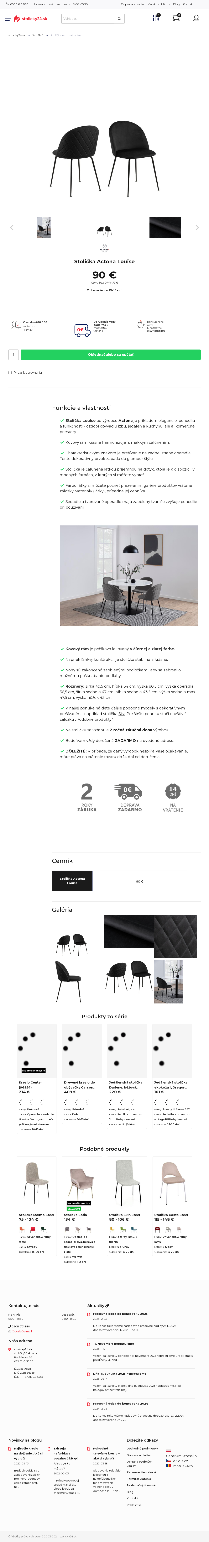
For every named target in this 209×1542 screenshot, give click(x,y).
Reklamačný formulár (141, 1485)
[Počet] (13, 355)
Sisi (122, 714)
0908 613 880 (17, 4)
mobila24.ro (179, 1466)
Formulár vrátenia (139, 1478)
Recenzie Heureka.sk (142, 1472)
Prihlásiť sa (134, 1505)
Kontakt (188, 4)
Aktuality (98, 1306)
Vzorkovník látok (159, 4)
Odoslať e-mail (22, 1331)
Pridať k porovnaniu (25, 372)
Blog (176, 4)
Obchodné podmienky (142, 1448)
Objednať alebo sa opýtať (111, 355)
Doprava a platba (133, 4)
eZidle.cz (177, 1461)
